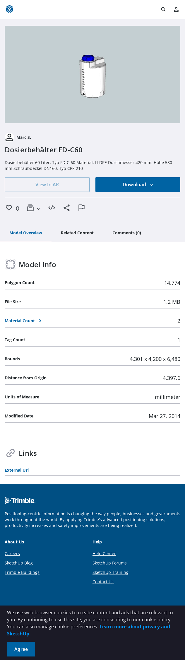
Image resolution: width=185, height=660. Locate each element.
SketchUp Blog (19, 563)
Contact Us (103, 581)
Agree (21, 649)
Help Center (104, 553)
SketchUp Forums (109, 563)
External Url (17, 470)
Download (138, 184)
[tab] (26, 233)
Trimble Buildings (22, 572)
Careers (12, 553)
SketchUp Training (110, 572)
